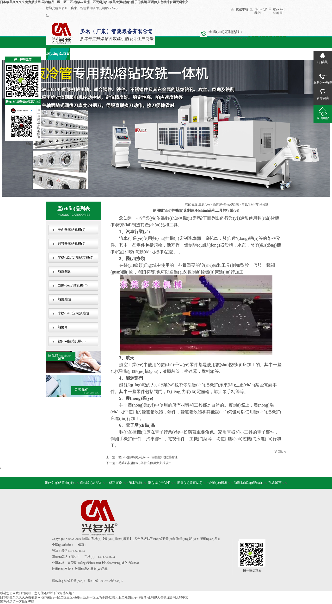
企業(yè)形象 (202, 54)
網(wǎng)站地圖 (279, 11)
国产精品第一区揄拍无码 (17, 602)
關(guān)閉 (33, 144)
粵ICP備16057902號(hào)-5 (105, 581)
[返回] (278, 451)
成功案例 (106, 54)
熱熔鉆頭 (64, 299)
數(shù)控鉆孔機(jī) (72, 341)
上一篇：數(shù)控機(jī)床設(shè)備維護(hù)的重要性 (142, 457)
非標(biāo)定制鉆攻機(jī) (75, 257)
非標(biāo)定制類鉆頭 (73, 313)
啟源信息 (81, 569)
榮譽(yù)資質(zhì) (189, 482)
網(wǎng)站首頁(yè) (59, 482)
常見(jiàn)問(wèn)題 (255, 204)
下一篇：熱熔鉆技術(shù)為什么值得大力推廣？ (139, 463)
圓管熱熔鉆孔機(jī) (71, 243)
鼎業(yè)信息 (99, 569)
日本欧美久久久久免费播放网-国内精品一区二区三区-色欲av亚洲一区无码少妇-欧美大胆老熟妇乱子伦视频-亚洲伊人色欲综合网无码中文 (94, 2)
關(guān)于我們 (154, 54)
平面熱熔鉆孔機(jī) (71, 229)
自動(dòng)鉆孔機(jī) (72, 285)
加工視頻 (130, 54)
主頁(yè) (204, 204)
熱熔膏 (63, 327)
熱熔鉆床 (64, 271)
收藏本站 (242, 9)
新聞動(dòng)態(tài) (226, 204)
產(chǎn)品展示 (81, 54)
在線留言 (250, 54)
